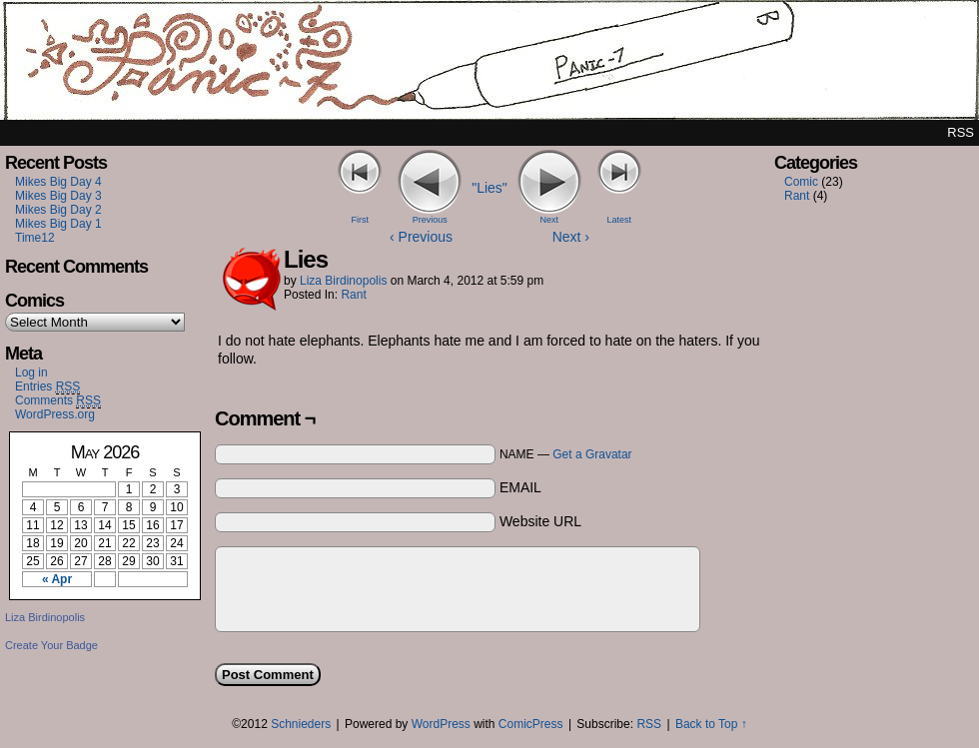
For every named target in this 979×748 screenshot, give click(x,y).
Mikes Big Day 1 (58, 224)
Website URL (540, 521)
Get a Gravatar (591, 454)
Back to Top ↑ (711, 724)
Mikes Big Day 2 (58, 210)
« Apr (57, 579)
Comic (801, 182)
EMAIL (520, 487)
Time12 (35, 238)
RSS (960, 132)
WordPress (441, 724)
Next (549, 220)
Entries (47, 386)
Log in (31, 372)
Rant (353, 295)
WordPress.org (55, 414)
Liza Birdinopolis (45, 617)
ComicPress (530, 724)
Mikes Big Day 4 (58, 182)
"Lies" (489, 188)
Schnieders (301, 724)
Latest (618, 220)
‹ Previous (421, 237)
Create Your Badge (51, 645)
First (361, 220)
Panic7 (489, 65)
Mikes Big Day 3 (58, 196)
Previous (430, 220)
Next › (570, 237)
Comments (58, 400)
